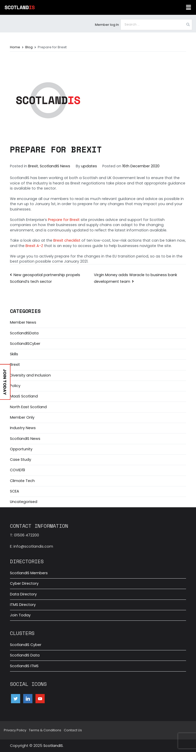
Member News (23, 322)
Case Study (20, 459)
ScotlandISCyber (25, 343)
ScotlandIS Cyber (25, 644)
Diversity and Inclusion (30, 375)
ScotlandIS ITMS (24, 665)
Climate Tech (22, 480)
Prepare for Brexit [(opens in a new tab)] (64, 219)
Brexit (33, 166)
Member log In (107, 24)
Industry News (23, 427)
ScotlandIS (53, 745)
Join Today (20, 615)
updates (89, 166)
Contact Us (73, 730)
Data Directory (23, 594)
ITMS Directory (23, 604)
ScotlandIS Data (25, 655)
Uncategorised (23, 501)
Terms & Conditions (45, 730)
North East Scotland (28, 406)
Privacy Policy (15, 730)
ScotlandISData (24, 333)
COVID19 (17, 470)
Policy (15, 385)
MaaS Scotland (24, 396)
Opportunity (21, 449)
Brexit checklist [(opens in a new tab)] (66, 240)
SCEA (14, 491)
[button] (188, 7)
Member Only (22, 417)
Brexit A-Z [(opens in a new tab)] (34, 245)
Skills (14, 354)
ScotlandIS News (55, 166)
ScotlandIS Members (29, 572)
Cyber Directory (24, 583)
